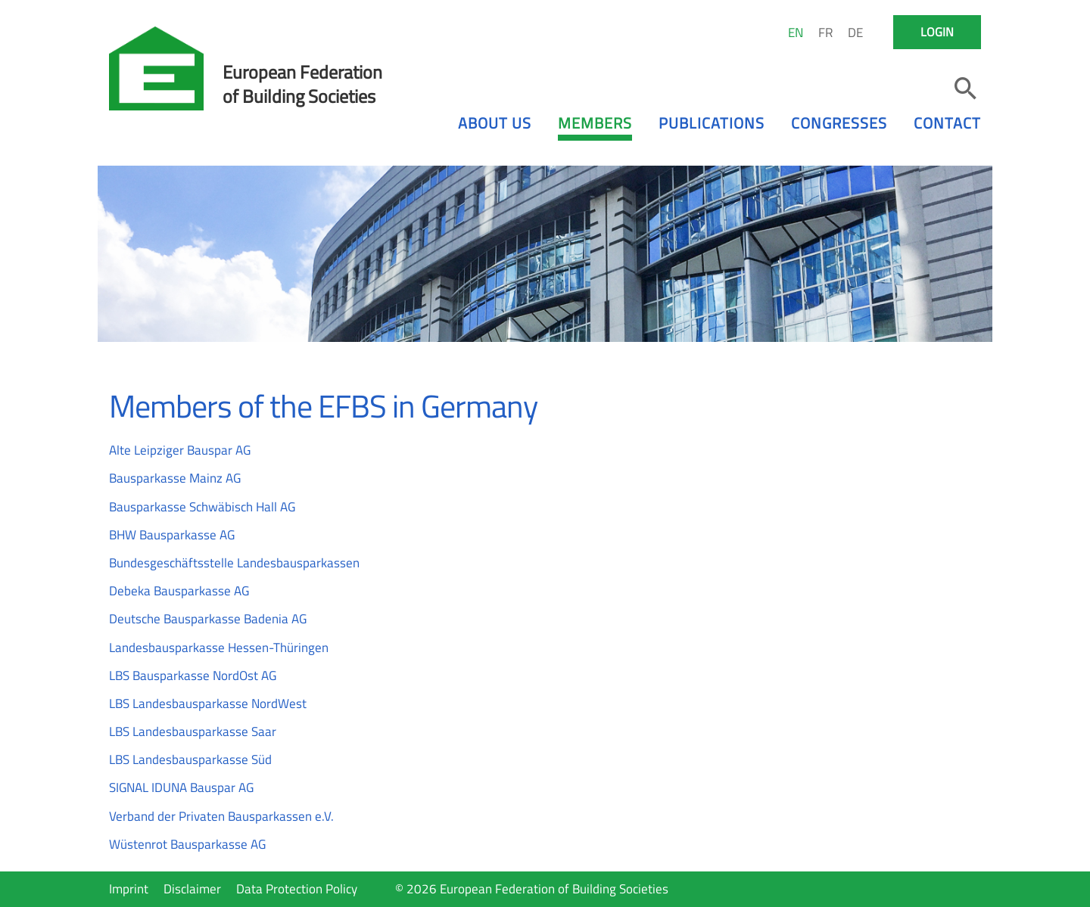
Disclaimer (192, 889)
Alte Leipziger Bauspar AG (180, 450)
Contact (947, 123)
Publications (712, 123)
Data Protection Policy (296, 889)
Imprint (128, 889)
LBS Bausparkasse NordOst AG (192, 675)
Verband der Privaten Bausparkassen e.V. (221, 816)
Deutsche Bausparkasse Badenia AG (208, 619)
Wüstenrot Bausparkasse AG (187, 844)
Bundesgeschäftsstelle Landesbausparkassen (234, 563)
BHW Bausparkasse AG (172, 535)
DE (855, 32)
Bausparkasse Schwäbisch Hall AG (202, 507)
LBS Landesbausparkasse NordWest (208, 703)
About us (494, 123)
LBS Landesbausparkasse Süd (190, 759)
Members (595, 123)
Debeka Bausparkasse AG (179, 591)
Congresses (839, 123)
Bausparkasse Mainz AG (175, 478)
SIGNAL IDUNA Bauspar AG (181, 787)
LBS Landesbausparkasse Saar (192, 731)
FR (825, 32)
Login (937, 32)
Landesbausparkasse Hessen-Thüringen (219, 647)
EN (795, 32)
